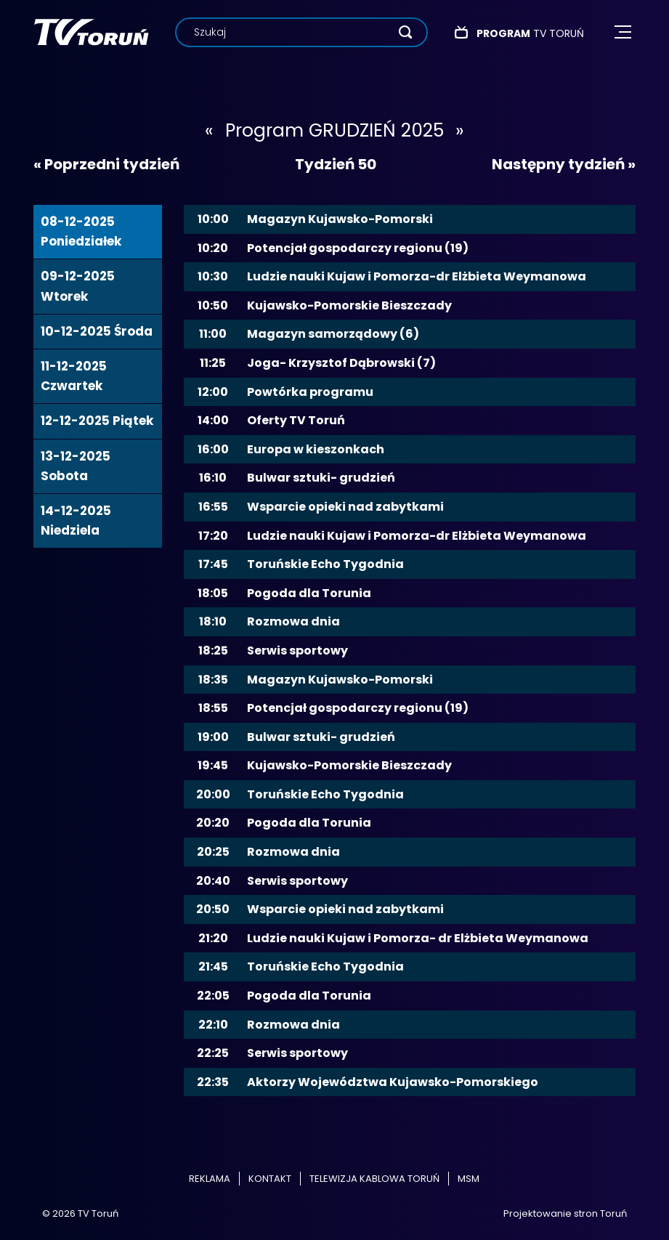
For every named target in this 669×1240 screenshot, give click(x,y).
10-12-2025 (97, 331)
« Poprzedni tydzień (106, 164)
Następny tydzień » (564, 164)
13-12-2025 (75, 466)
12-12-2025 (97, 420)
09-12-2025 (78, 285)
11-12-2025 (74, 375)
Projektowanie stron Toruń (565, 1213)
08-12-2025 (81, 231)
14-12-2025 (76, 520)
